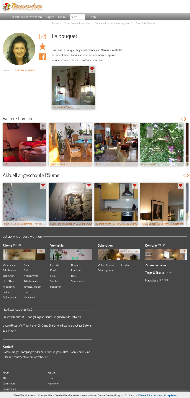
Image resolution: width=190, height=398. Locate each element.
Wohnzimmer (9, 264)
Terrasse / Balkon (32, 286)
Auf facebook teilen (42, 56)
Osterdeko (124, 264)
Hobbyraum (9, 286)
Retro (74, 275)
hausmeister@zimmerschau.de (31, 357)
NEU (20, 245)
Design (74, 264)
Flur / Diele (8, 281)
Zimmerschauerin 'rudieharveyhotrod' (113, 23)
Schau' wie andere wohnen (27, 17)
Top (159, 245)
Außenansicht (10, 297)
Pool (26, 292)
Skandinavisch (78, 281)
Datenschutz (9, 383)
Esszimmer (8, 275)
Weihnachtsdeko (106, 264)
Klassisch (54, 270)
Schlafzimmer (10, 270)
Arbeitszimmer (31, 281)
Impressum (53, 383)
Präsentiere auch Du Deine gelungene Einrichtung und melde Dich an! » (42, 317)
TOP (15, 245)
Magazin (50, 17)
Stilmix (53, 275)
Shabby (54, 281)
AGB (5, 377)
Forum (61, 17)
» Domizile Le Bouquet (25, 69)
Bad (26, 270)
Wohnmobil (29, 297)
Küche (27, 264)
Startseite (56, 23)
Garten (6, 292)
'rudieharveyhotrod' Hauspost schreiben (42, 36)
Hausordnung (9, 388)
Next (185, 119)
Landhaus (76, 270)
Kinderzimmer (31, 275)
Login (93, 17)
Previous (181, 119)
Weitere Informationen (150, 395)
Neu (164, 245)
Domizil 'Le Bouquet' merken (42, 46)
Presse (51, 377)
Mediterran (55, 286)
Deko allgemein (105, 270)
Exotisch (54, 264)
